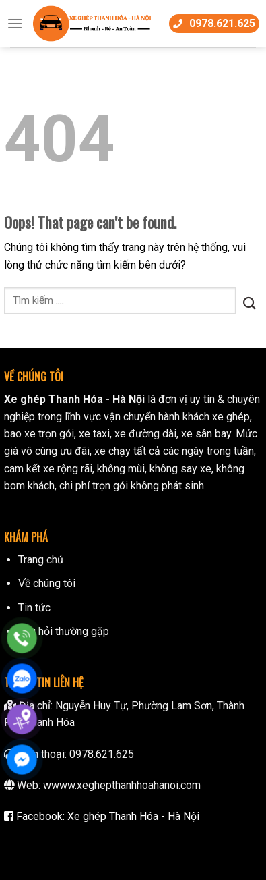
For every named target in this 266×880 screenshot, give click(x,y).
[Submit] (249, 300)
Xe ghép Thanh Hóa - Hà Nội (133, 816)
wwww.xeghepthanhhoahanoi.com (122, 785)
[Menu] (15, 23)
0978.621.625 (101, 754)
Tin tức (34, 607)
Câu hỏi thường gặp (63, 631)
